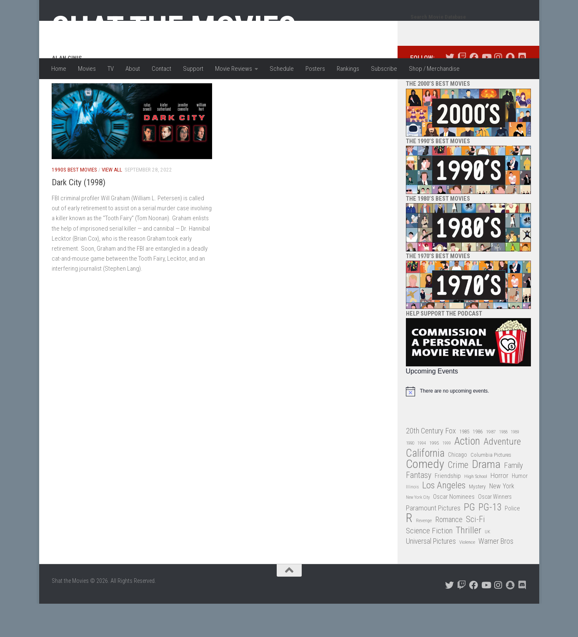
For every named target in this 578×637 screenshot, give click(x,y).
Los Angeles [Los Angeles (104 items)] (443, 519)
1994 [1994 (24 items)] (422, 476)
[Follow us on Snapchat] (510, 90)
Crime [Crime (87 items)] (458, 498)
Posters (315, 68)
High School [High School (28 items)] (475, 510)
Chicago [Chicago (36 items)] (457, 488)
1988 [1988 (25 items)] (503, 465)
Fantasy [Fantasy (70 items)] (418, 508)
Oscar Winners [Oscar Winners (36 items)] (495, 530)
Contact (161, 68)
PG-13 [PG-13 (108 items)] (489, 541)
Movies (87, 68)
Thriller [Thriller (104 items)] (468, 564)
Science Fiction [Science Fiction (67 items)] (429, 564)
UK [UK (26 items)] (487, 565)
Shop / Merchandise (434, 68)
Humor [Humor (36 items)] (520, 509)
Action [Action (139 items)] (467, 475)
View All (112, 203)
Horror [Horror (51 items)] (499, 509)
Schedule (282, 68)
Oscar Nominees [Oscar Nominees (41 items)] (454, 530)
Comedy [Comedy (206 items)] (425, 498)
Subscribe (384, 68)
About (132, 68)
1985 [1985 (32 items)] (464, 465)
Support (193, 68)
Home (58, 68)
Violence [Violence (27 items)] (467, 575)
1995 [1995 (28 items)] (434, 476)
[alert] (468, 425)
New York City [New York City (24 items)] (418, 530)
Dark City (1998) (78, 216)
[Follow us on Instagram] (498, 90)
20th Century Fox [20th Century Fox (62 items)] (431, 464)
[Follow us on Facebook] (474, 90)
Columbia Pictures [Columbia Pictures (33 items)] (490, 488)
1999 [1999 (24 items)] (447, 476)
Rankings (348, 68)
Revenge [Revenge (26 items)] (424, 554)
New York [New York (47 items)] (501, 519)
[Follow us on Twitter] (449, 90)
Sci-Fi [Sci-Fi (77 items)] (475, 552)
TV (111, 68)
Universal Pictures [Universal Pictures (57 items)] (431, 574)
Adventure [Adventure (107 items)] (502, 475)
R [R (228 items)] (409, 551)
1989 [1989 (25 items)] (515, 465)
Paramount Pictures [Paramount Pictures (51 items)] (433, 541)
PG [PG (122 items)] (469, 540)
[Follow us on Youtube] (486, 90)
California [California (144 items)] (425, 486)
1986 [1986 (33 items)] (478, 465)
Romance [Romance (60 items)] (449, 552)
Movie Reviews (233, 68)
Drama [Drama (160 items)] (486, 498)
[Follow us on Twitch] (462, 90)
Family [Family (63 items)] (513, 498)
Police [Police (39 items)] (512, 541)
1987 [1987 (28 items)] (491, 465)
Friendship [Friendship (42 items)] (448, 509)
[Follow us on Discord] (522, 90)
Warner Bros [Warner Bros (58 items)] (495, 574)
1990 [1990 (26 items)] (410, 476)
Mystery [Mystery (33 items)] (477, 520)
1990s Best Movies (74, 203)
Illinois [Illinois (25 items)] (412, 520)
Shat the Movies (174, 28)
